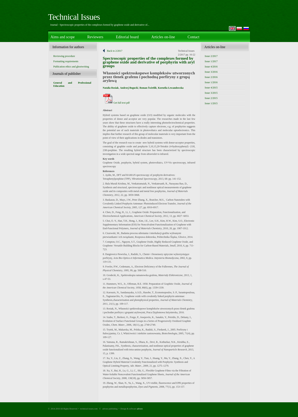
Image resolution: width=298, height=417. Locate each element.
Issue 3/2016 (211, 71)
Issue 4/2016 (211, 66)
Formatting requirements (65, 61)
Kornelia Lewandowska (171, 87)
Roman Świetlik (148, 87)
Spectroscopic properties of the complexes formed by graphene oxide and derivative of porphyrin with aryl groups (149, 62)
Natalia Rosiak (111, 87)
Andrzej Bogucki (129, 87)
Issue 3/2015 (211, 92)
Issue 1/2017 (211, 61)
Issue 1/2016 (211, 82)
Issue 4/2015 (211, 87)
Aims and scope (62, 37)
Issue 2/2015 (211, 98)
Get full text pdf (116, 102)
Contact (193, 37)
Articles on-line (163, 37)
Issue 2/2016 (211, 77)
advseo (140, 409)
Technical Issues (74, 17)
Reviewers (95, 37)
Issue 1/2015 (211, 103)
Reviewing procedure (64, 56)
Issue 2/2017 (211, 56)
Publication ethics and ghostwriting (71, 66)
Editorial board (127, 37)
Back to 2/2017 (114, 50)
